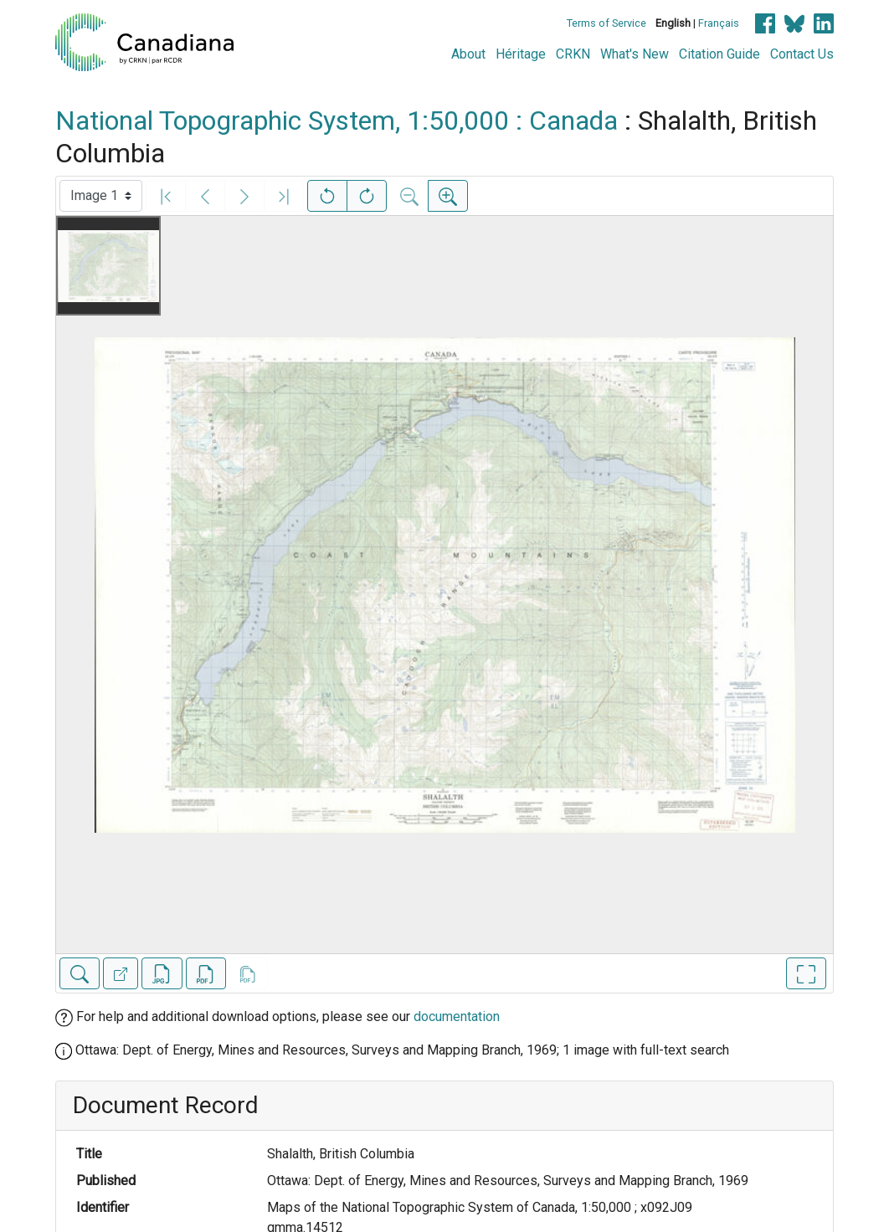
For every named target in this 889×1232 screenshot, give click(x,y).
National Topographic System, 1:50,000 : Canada (336, 120)
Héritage (521, 54)
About (468, 54)
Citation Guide (719, 54)
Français (718, 23)
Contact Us (802, 54)
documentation (457, 1016)
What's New (634, 54)
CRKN (573, 54)
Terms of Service (606, 23)
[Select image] (100, 196)
